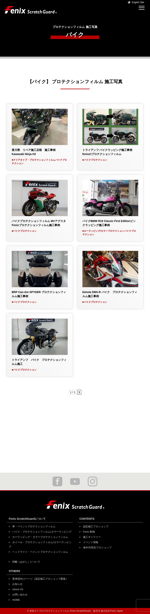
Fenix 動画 (89, 531)
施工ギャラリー (92, 537)
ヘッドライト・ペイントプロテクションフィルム (40, 551)
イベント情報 (90, 542)
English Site (136, 2)
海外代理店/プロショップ (97, 547)
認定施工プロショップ (95, 526)
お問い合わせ (20, 594)
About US (17, 589)
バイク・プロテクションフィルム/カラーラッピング (41, 531)
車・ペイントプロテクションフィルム (33, 526)
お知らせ (17, 584)
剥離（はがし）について (26, 561)
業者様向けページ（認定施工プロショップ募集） (40, 578)
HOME (16, 599)
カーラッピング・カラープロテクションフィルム (40, 537)
